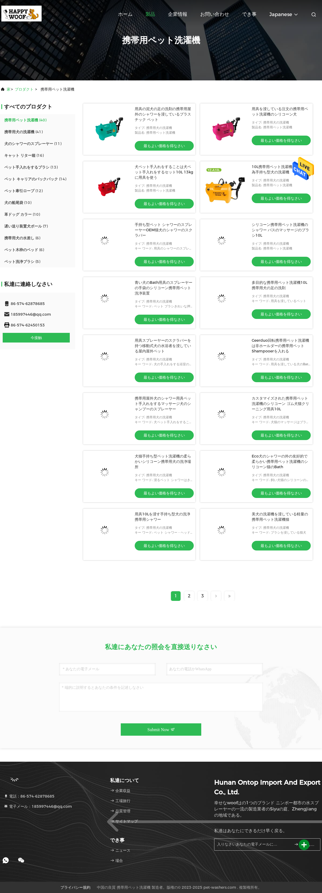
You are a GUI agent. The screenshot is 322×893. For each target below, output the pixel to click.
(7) (26, 226)
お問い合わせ (214, 14)
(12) (23, 190)
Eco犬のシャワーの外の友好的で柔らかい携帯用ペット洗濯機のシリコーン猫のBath (280, 461)
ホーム (125, 14)
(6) (22, 238)
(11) (32, 143)
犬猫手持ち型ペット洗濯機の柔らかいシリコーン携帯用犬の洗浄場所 (163, 461)
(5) (22, 261)
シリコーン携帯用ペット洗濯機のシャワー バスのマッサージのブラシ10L (280, 230)
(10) (17, 202)
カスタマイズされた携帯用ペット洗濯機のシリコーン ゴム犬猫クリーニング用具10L (280, 403)
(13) (31, 167)
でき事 (249, 14)
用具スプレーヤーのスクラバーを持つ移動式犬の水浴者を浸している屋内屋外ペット (163, 346)
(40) (25, 120)
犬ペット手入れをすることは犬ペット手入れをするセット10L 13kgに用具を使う (164, 172)
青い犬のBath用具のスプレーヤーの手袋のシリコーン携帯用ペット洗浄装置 (163, 288)
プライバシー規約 (75, 887)
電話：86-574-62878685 (29, 796)
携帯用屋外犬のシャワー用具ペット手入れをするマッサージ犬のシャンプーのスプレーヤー (163, 403)
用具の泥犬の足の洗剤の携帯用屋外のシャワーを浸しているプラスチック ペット (163, 114)
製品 (150, 14)
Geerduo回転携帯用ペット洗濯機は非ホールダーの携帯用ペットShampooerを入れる (280, 346)
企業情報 (177, 14)
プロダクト (24, 89)
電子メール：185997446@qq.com (38, 806)
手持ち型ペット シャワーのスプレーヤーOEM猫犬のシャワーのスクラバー (163, 230)
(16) (24, 155)
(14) (35, 179)
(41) (23, 131)
